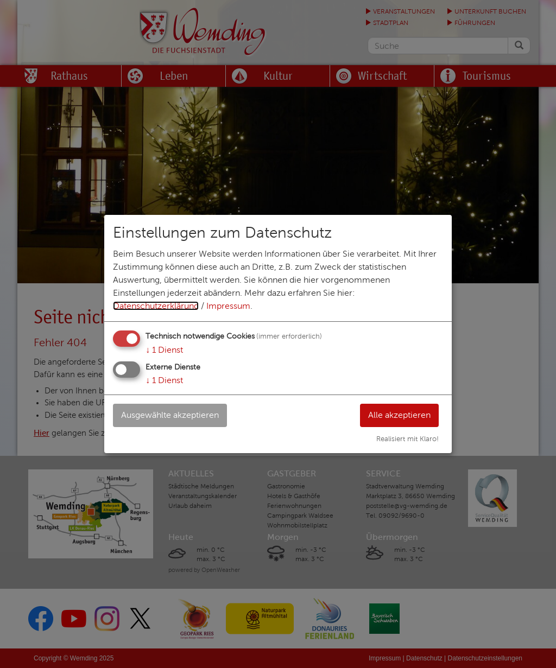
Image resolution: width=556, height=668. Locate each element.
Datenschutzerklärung (156, 305)
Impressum (228, 305)
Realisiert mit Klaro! (407, 439)
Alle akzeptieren (399, 414)
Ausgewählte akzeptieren (170, 414)
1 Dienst (164, 349)
